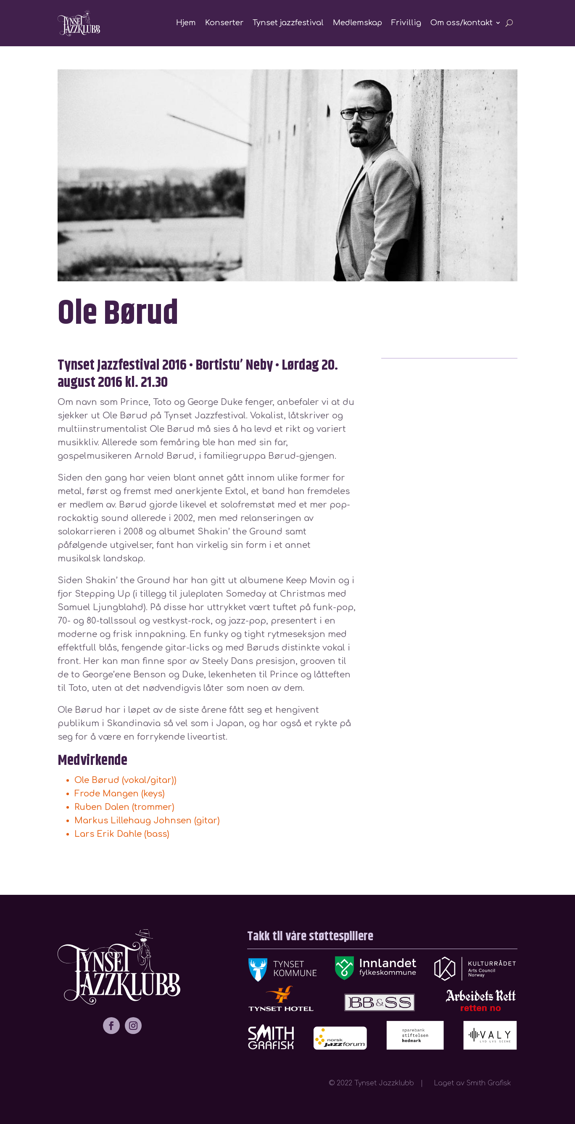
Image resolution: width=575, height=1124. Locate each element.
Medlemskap (357, 23)
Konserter (224, 23)
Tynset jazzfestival (288, 23)
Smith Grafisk (492, 1083)
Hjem (186, 23)
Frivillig (406, 23)
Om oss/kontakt (461, 23)
